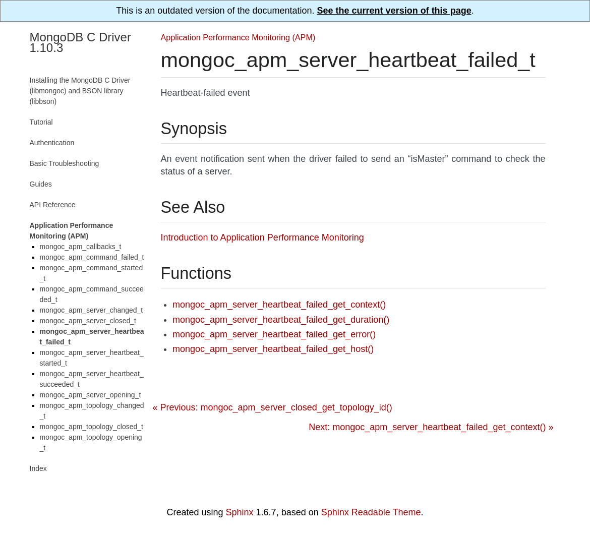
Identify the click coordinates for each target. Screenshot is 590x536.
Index (38, 468)
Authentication (52, 143)
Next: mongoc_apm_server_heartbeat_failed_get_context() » (431, 427)
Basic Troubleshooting (64, 163)
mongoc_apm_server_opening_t (90, 395)
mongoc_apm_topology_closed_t (91, 427)
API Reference (53, 205)
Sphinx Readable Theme (371, 512)
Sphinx (240, 512)
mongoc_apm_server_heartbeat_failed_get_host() (273, 349)
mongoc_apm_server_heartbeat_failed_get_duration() (280, 320)
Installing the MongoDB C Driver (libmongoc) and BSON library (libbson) (80, 90)
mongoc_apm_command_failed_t (92, 257)
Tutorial (41, 122)
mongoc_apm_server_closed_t (88, 321)
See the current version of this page (394, 11)
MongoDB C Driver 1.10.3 (80, 42)
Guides (41, 184)
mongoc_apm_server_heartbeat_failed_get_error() (274, 334)
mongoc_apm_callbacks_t (81, 247)
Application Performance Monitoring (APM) (238, 37)
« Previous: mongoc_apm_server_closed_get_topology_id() (272, 407)
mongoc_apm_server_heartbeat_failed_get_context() (279, 305)
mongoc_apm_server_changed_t (91, 310)
